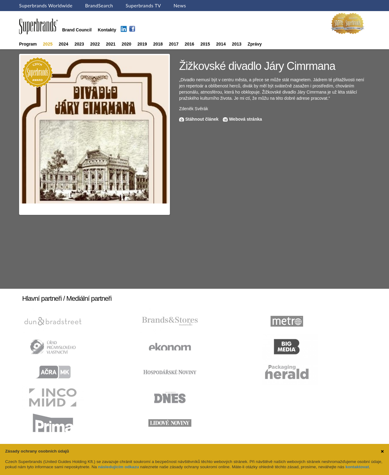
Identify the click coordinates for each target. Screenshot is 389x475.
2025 (48, 44)
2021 (110, 44)
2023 (79, 44)
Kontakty (107, 29)
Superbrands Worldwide (46, 5)
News (180, 5)
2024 (63, 44)
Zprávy (255, 44)
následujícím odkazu (118, 467)
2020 (126, 44)
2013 (236, 44)
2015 (205, 44)
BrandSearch (99, 5)
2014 (221, 44)
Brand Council (77, 29)
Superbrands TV (143, 5)
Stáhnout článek (202, 119)
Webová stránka (245, 119)
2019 (142, 44)
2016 (189, 44)
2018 (158, 44)
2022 (95, 44)
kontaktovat (357, 467)
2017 (173, 44)
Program (28, 44)
